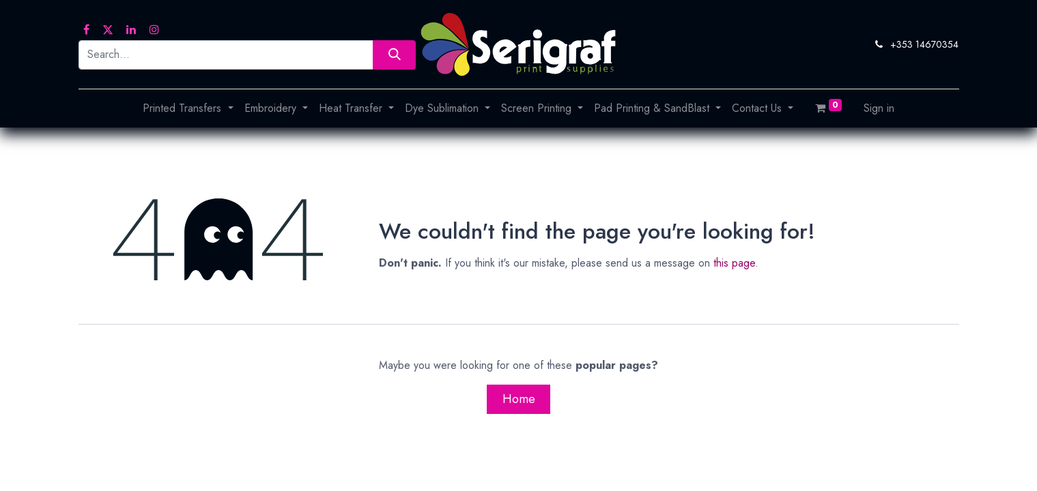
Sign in (879, 108)
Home (518, 399)
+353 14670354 (924, 44)
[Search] (394, 55)
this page (734, 263)
